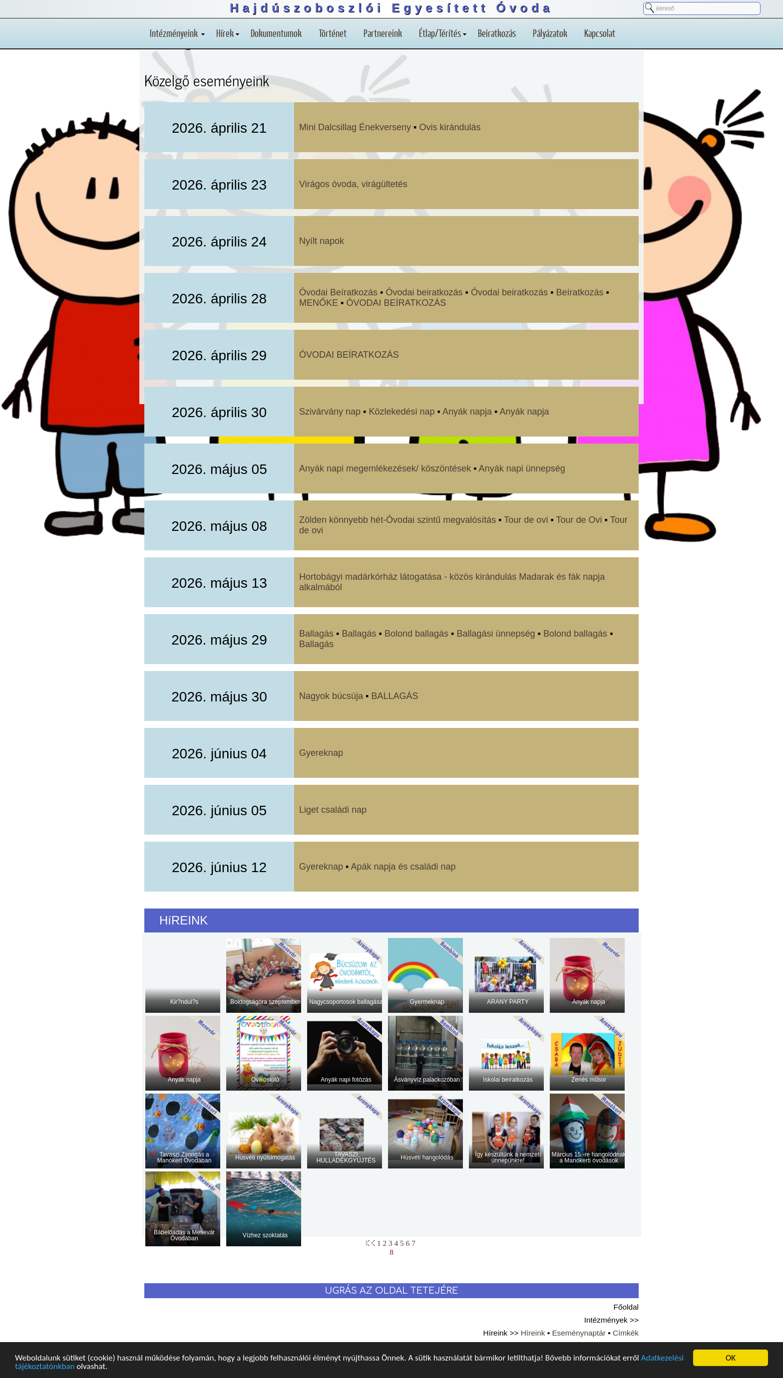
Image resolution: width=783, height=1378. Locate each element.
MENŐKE (318, 303)
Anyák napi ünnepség (522, 468)
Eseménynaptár (579, 1333)
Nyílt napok (321, 241)
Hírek (227, 33)
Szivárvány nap (330, 412)
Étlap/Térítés (442, 33)
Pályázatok (550, 33)
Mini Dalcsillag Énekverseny (355, 127)
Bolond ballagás (416, 634)
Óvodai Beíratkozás (338, 292)
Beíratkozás (581, 292)
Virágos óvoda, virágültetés (353, 184)
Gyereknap (321, 753)
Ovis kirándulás (450, 127)
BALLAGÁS (395, 696)
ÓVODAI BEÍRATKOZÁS (396, 303)
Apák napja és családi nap (403, 867)
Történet (333, 33)
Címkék (626, 1333)
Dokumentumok (276, 33)
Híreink (533, 1333)
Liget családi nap (333, 810)
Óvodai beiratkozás (424, 292)
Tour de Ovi (579, 520)
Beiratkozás (497, 33)
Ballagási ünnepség (495, 634)
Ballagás (316, 634)
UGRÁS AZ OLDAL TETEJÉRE (391, 1291)
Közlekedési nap (402, 412)
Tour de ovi (526, 520)
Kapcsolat (599, 33)
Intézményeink (177, 33)
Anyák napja (468, 412)
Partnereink (383, 33)
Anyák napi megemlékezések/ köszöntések (385, 468)
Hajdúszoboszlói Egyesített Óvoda (391, 7)
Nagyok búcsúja (331, 696)
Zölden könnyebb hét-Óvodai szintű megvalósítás (397, 520)
